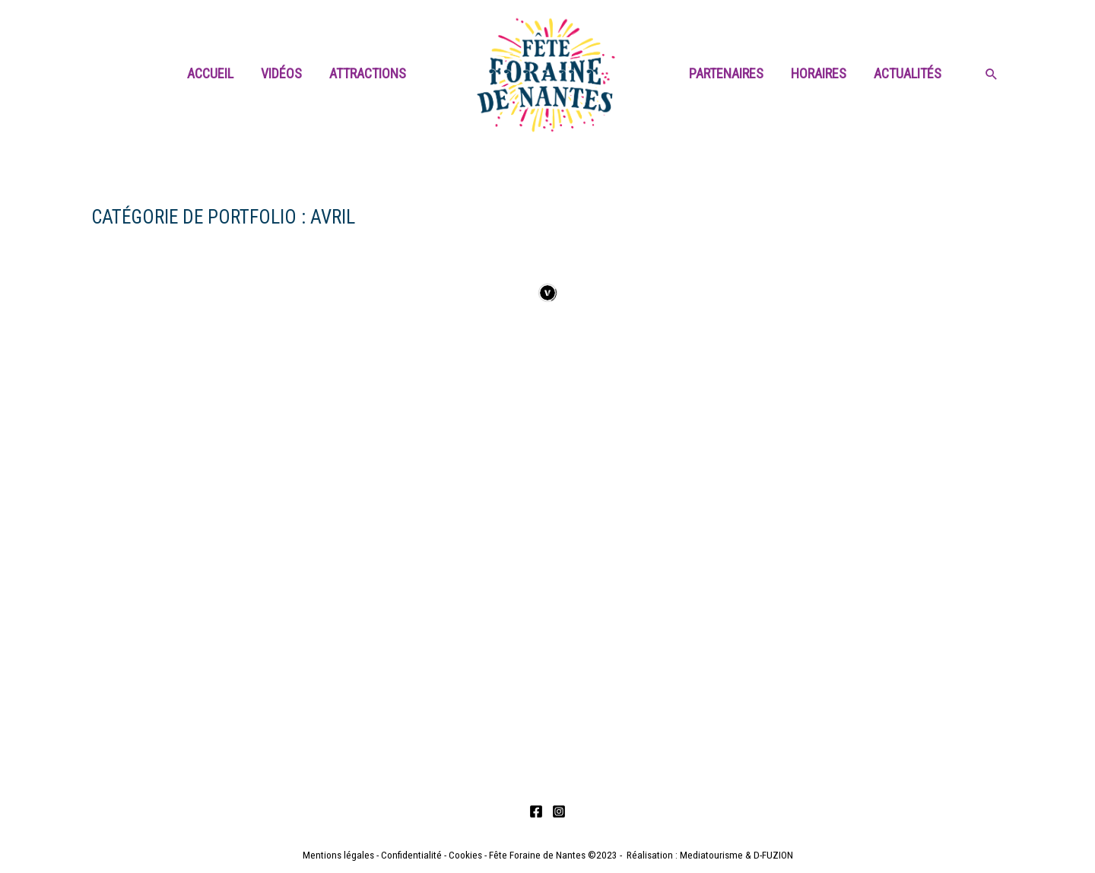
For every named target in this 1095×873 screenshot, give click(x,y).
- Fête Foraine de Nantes (534, 855)
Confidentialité (411, 855)
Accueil (210, 73)
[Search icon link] (991, 75)
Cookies (465, 855)
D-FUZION (773, 855)
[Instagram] (559, 811)
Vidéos (281, 73)
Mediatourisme (711, 855)
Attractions (367, 73)
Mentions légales (338, 855)
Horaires (818, 73)
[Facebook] (536, 811)
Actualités (907, 73)
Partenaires (726, 73)
